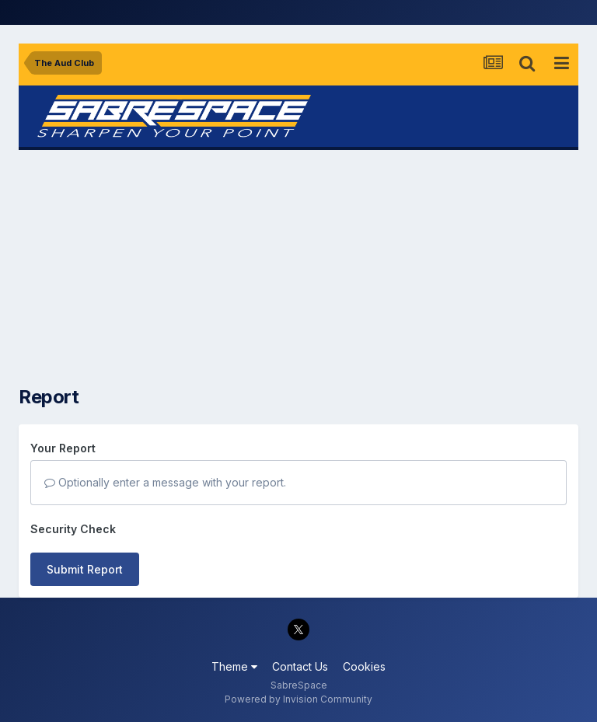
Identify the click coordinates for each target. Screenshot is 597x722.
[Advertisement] (298, 268)
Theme (234, 666)
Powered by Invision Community (298, 699)
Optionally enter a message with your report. (165, 482)
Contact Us (300, 666)
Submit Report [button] (85, 569)
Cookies (364, 666)
